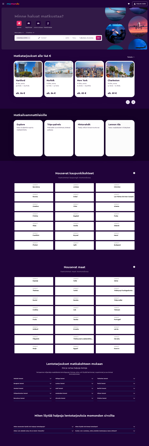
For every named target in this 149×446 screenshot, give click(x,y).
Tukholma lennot (102, 379)
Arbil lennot (59, 389)
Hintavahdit (84, 126)
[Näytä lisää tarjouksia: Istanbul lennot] (50, 389)
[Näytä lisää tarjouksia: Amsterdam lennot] (92, 394)
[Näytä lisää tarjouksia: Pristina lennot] (134, 399)
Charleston (113, 80)
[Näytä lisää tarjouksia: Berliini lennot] (134, 389)
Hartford (20, 80)
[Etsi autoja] (38, 23)
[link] (130, 57)
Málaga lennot (60, 379)
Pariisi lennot (101, 384)
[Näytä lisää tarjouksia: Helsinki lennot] (50, 379)
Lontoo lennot (60, 384)
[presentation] (134, 173)
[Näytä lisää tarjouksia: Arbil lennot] (92, 389)
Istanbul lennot (18, 389)
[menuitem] (19, 24)
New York (82, 80)
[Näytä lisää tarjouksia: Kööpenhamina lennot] (50, 394)
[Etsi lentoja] (19, 23)
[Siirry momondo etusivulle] (13, 4)
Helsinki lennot (18, 379)
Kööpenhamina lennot (21, 394)
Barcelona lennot (19, 398)
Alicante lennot (60, 398)
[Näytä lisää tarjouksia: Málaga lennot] (92, 379)
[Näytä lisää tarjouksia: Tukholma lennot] (134, 379)
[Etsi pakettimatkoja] (47, 23)
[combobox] (19, 32)
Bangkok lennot (19, 384)
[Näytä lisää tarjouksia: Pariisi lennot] (134, 384)
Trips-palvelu (54, 126)
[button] (3, 4)
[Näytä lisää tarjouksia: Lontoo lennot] (92, 384)
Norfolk (50, 80)
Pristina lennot (101, 398)
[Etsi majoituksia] (28, 23)
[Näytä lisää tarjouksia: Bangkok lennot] (50, 384)
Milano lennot (101, 394)
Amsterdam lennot (61, 394)
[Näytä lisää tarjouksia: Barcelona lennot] (50, 399)
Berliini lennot (101, 389)
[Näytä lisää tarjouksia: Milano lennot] (134, 394)
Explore (21, 125)
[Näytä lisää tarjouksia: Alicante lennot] (92, 399)
